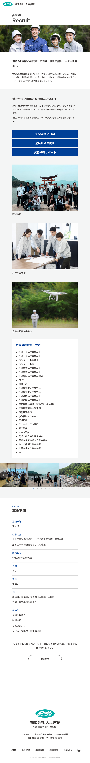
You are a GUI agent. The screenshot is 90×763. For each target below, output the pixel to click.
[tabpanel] (43, 475)
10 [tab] (62, 488)
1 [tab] (25, 488)
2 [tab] (29, 488)
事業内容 (40, 750)
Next (83, 474)
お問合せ (45, 658)
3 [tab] (33, 488)
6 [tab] (45, 488)
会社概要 (25, 750)
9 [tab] (58, 488)
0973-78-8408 (38, 737)
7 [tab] (50, 488)
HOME (13, 750)
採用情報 (54, 750)
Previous (3, 474)
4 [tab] (37, 488)
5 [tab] (41, 488)
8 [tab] (54, 488)
